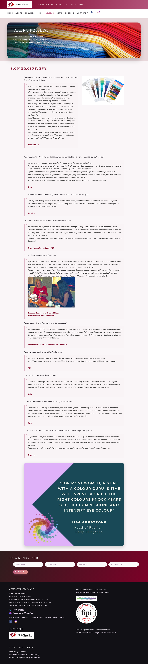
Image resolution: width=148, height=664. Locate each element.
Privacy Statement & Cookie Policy (24, 654)
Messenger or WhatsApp (22, 613)
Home (10, 13)
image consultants (84, 592)
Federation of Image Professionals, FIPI (99, 632)
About (19, 13)
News (59, 13)
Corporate (34, 618)
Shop (40, 13)
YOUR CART (82, 13)
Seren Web (35, 657)
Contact (69, 13)
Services (30, 13)
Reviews (50, 13)
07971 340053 (18, 610)
